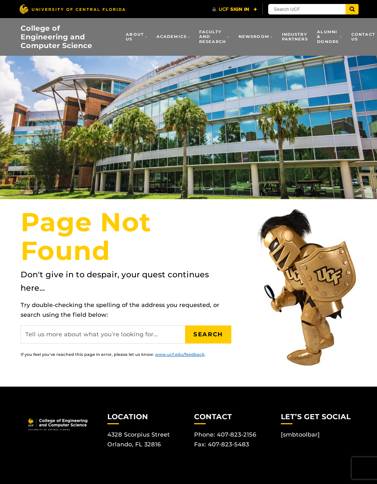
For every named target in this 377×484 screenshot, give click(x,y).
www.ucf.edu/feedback (180, 354)
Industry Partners (295, 37)
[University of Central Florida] (72, 8)
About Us (135, 37)
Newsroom (254, 36)
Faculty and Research (212, 36)
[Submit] (352, 9)
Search (208, 334)
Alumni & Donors (328, 36)
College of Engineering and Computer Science (56, 37)
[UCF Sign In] (234, 9)
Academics (172, 36)
